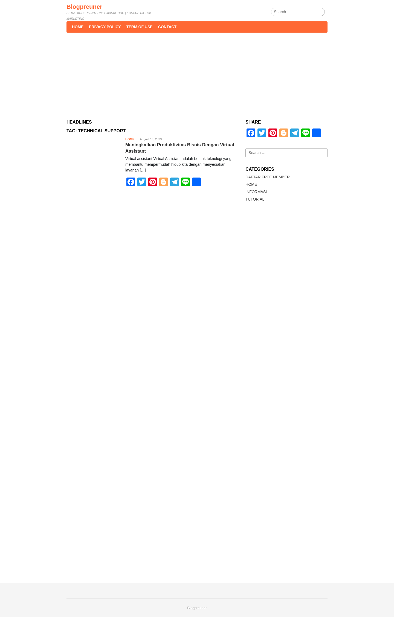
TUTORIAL (254, 199)
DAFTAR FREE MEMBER (267, 177)
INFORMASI (256, 192)
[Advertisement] (197, 73)
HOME (129, 139)
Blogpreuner (84, 6)
